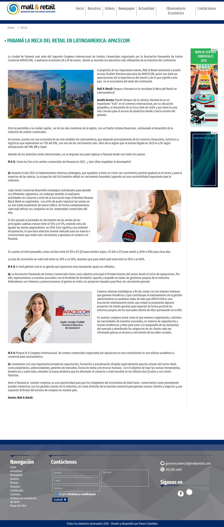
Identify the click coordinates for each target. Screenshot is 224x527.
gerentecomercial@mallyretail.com (188, 463)
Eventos (14, 479)
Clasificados (16, 490)
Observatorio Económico (175, 11)
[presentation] (126, 495)
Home (10, 27)
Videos (110, 8)
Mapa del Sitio (18, 505)
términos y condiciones (82, 494)
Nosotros (94, 8)
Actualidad (146, 8)
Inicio (80, 8)
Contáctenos (207, 8)
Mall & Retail (31, 9)
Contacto (15, 494)
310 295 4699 (174, 470)
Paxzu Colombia (148, 523)
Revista (14, 482)
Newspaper (127, 8)
